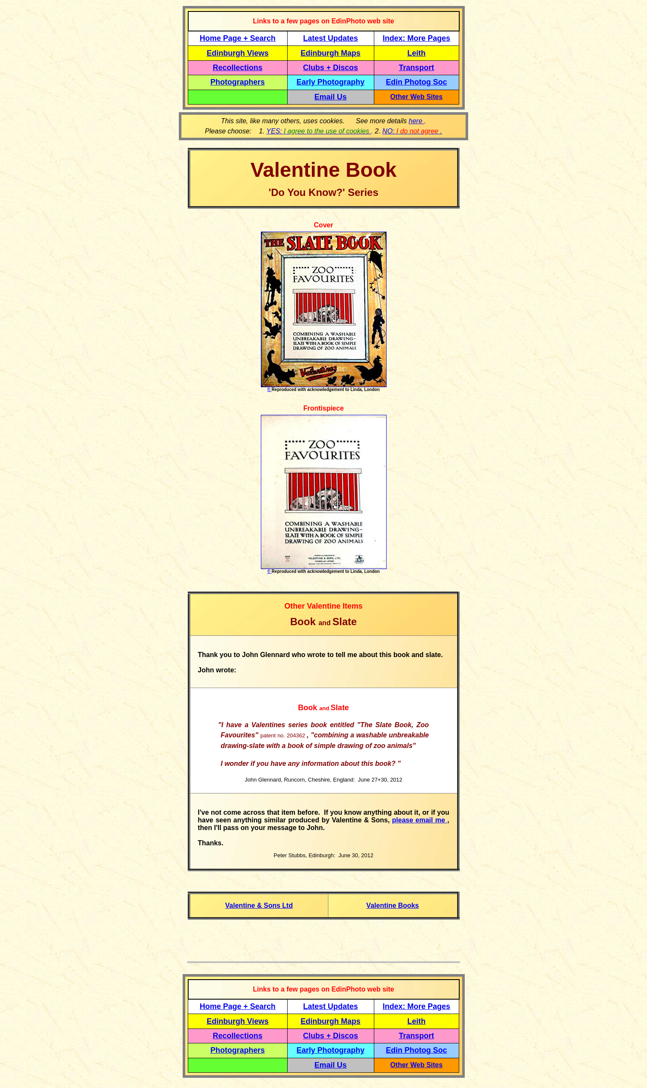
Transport (416, 67)
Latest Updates (330, 38)
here (416, 121)
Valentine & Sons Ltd (259, 905)
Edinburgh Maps (331, 53)
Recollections (238, 67)
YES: (318, 131)
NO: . (412, 131)
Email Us (330, 97)
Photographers (237, 82)
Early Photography (330, 82)
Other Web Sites (416, 96)
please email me (419, 820)
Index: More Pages (416, 38)
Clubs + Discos (330, 67)
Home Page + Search (238, 38)
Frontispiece (323, 408)
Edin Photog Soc (416, 82)
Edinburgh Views (237, 53)
